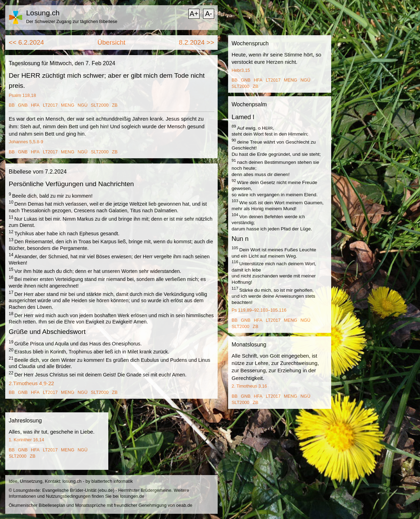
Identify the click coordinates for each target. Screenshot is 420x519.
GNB (23, 105)
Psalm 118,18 (22, 95)
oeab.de (184, 505)
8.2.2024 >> (196, 42)
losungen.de (132, 496)
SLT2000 (100, 105)
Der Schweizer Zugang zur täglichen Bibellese (71, 21)
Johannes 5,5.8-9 (26, 141)
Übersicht (111, 42)
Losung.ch (43, 13)
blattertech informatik (112, 481)
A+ (193, 13)
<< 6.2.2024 (26, 42)
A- (208, 13)
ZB (114, 105)
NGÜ (82, 105)
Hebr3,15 (241, 70)
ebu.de (106, 490)
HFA (35, 105)
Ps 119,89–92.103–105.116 (259, 310)
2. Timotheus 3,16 (249, 386)
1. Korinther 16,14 (26, 439)
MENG (67, 105)
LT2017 (50, 105)
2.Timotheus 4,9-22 (31, 383)
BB (12, 105)
